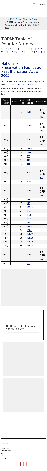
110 (28, 203)
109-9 (3, 81)
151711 (30, 234)
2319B (29, 148)
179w (29, 211)
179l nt (30, 207)
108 (28, 263)
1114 (29, 199)
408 (28, 173)
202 (41, 178)
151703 (30, 245)
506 (28, 156)
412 (28, 160)
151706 (30, 238)
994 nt (29, 181)
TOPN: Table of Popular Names (24, 19)
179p (29, 219)
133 (41, 117)
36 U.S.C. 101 (25, 84)
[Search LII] (38, 4)
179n (29, 222)
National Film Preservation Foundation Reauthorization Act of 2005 (22, 69)
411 (28, 164)
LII (6, 19)
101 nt (29, 112)
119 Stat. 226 (13, 84)
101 (28, 139)
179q (29, 215)
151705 (30, 242)
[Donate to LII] (34, 4)
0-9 (2, 48)
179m (29, 226)
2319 (29, 152)
